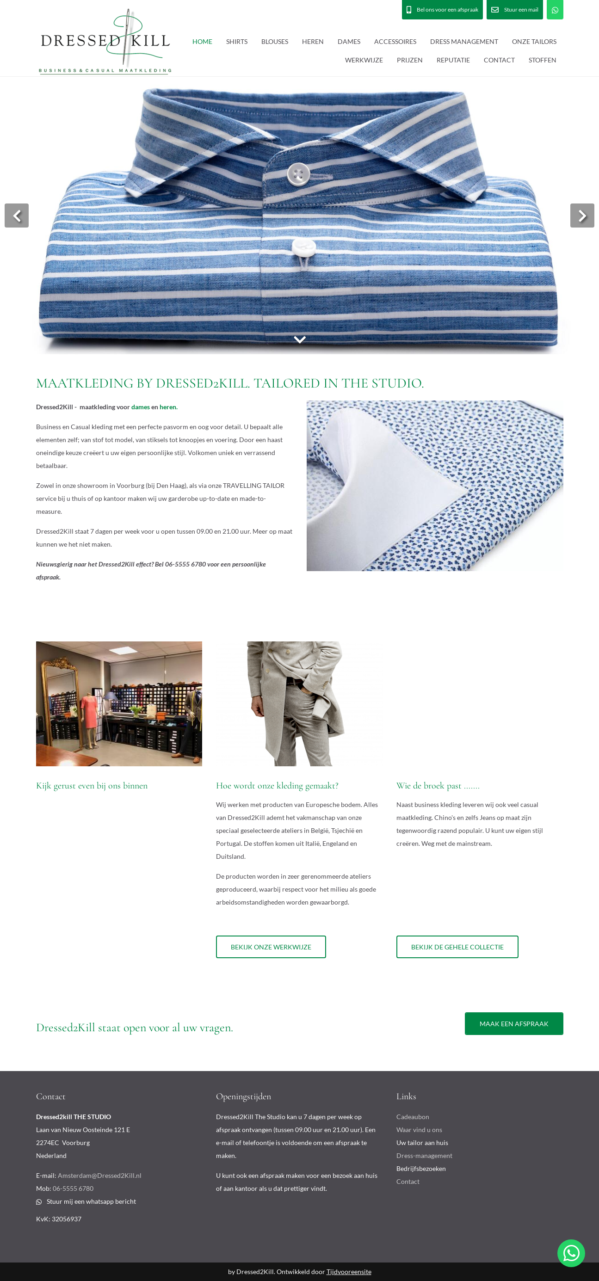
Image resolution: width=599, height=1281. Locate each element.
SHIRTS (236, 41)
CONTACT (499, 60)
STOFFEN (542, 60)
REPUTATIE (453, 60)
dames (140, 407)
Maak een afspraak (514, 1024)
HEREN (313, 41)
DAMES (349, 41)
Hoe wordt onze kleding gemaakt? (277, 785)
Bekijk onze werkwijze (271, 947)
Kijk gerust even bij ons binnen (92, 785)
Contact (408, 1181)
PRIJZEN (410, 60)
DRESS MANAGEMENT (464, 41)
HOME (202, 41)
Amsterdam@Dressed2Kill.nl (100, 1175)
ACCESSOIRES (395, 41)
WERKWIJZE (364, 60)
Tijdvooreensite (349, 1271)
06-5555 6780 (73, 1188)
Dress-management (424, 1155)
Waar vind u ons (419, 1129)
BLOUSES (274, 41)
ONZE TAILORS (534, 41)
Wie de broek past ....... (438, 785)
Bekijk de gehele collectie (457, 947)
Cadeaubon (412, 1117)
